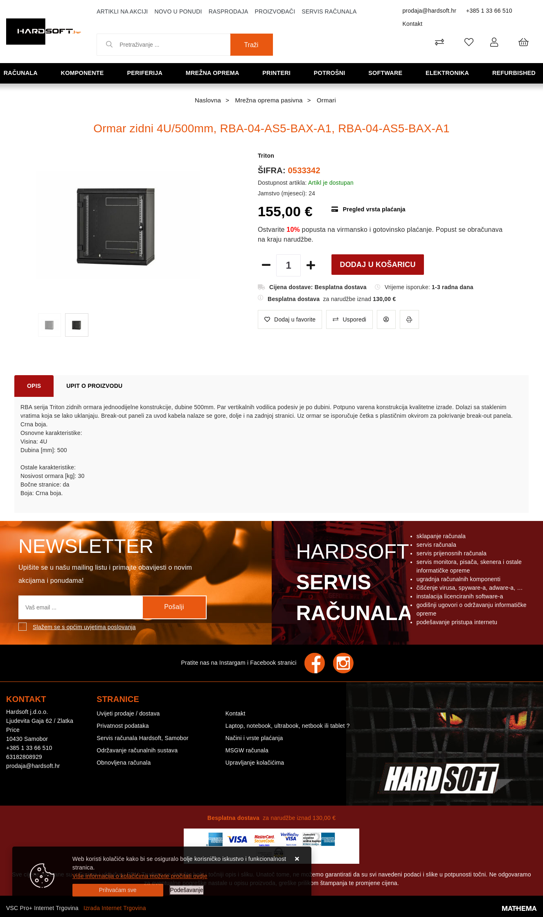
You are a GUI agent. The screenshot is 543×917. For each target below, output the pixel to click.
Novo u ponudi (178, 11)
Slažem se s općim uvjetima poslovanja (84, 627)
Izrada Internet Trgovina (114, 908)
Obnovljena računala (124, 762)
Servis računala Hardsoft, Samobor (142, 738)
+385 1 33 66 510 (489, 10)
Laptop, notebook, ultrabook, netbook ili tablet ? (287, 725)
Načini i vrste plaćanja (254, 738)
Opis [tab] (34, 386)
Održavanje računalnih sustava (137, 750)
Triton (266, 155)
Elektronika (449, 72)
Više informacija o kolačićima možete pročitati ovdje (139, 876)
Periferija (146, 72)
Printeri (278, 72)
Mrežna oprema (214, 72)
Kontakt (412, 23)
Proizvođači (275, 11)
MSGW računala (246, 750)
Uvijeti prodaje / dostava (128, 713)
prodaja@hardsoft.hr (429, 10)
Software (387, 72)
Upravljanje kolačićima (254, 762)
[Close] (117, 890)
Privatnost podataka (123, 725)
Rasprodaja (228, 11)
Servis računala (329, 11)
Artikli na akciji (122, 11)
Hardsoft (352, 584)
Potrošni (331, 72)
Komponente (84, 72)
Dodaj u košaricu (377, 264)
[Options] (186, 890)
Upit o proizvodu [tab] (94, 386)
